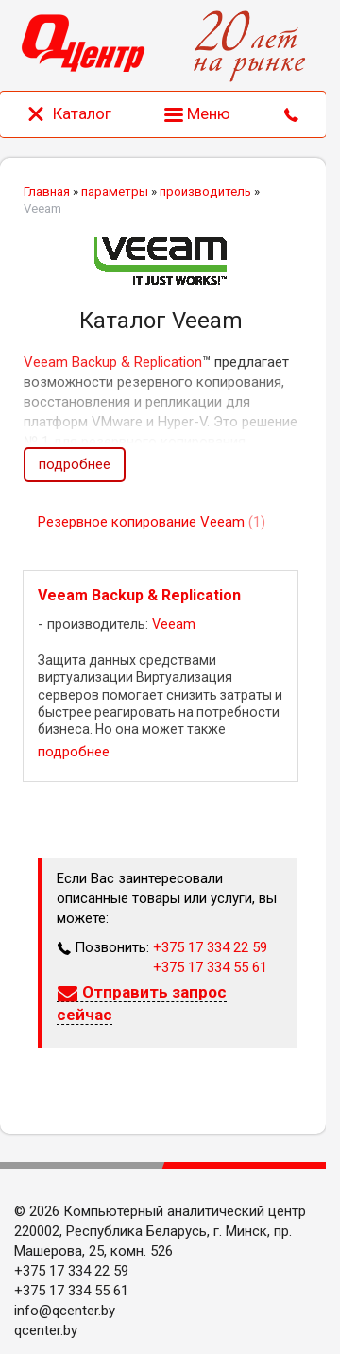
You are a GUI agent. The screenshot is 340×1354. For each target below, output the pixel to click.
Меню (197, 113)
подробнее (74, 464)
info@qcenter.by (64, 1310)
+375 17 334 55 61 (210, 967)
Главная (47, 191)
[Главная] (83, 46)
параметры (114, 191)
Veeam (174, 624)
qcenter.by (45, 1330)
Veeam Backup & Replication (113, 362)
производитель (205, 191)
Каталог (68, 113)
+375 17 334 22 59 (210, 947)
